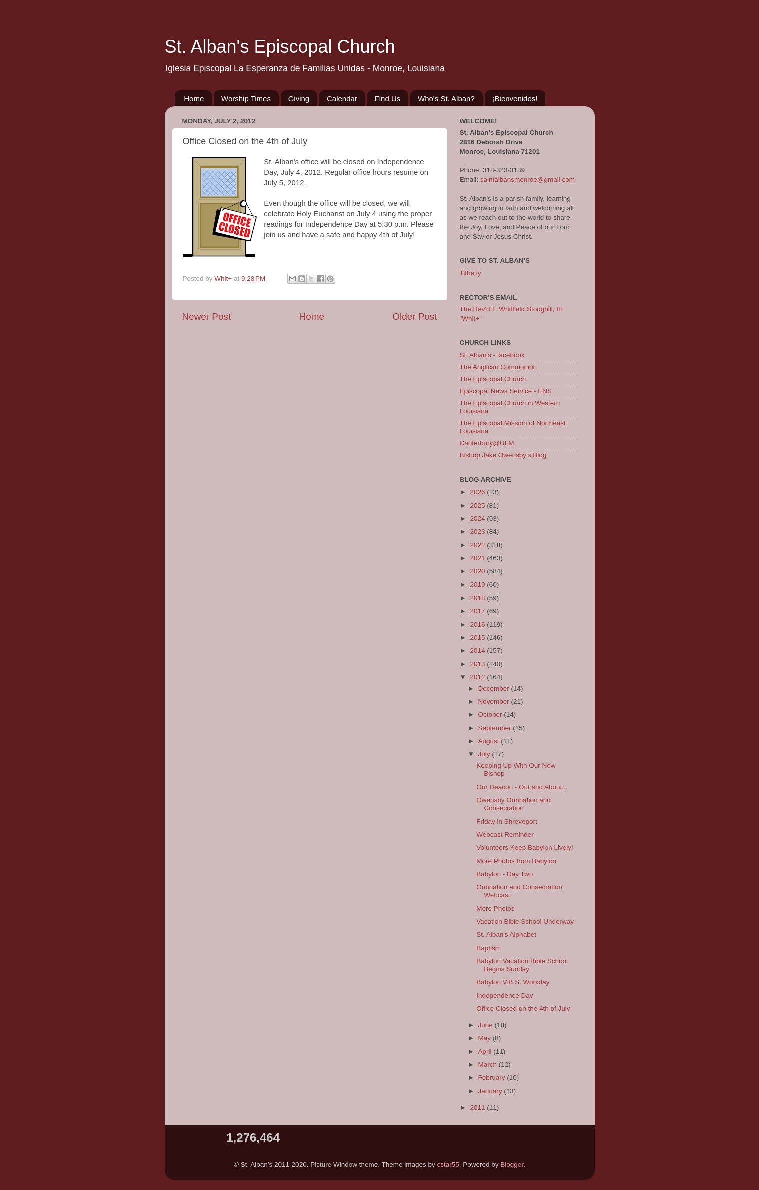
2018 (478, 598)
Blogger (511, 1164)
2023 (478, 531)
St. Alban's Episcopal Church (280, 46)
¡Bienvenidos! (515, 98)
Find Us (388, 98)
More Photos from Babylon (516, 861)
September (495, 728)
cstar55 (448, 1164)
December (494, 688)
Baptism (488, 948)
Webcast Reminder (505, 834)
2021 (478, 558)
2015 (478, 637)
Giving (299, 98)
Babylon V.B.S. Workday (512, 982)
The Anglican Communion (498, 367)
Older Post (414, 316)
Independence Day (504, 995)
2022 (478, 545)
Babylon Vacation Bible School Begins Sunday (522, 965)
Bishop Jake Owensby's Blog (503, 455)
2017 (478, 611)
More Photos (495, 908)
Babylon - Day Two (504, 874)
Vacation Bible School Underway (525, 921)
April (486, 1051)
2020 (478, 571)
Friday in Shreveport (506, 821)
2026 (478, 492)
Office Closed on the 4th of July (523, 1008)
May (485, 1038)
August (489, 741)
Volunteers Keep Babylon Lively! (524, 847)
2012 (478, 677)
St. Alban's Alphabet (506, 934)
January (491, 1091)
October (491, 714)
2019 (478, 584)
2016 (478, 624)
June (486, 1025)
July (485, 754)
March (488, 1064)
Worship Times (246, 98)
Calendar (342, 98)
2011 (478, 1107)
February (492, 1077)
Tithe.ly (470, 273)
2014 (478, 650)
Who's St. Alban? (446, 98)
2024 (478, 518)
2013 (478, 664)
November (494, 701)
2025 (478, 505)
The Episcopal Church (493, 379)
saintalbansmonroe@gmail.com (527, 179)
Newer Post (206, 316)
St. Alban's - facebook (492, 355)
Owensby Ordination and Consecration (513, 804)
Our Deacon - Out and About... (521, 787)
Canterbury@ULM (487, 443)
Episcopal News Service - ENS (506, 391)
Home (194, 98)
